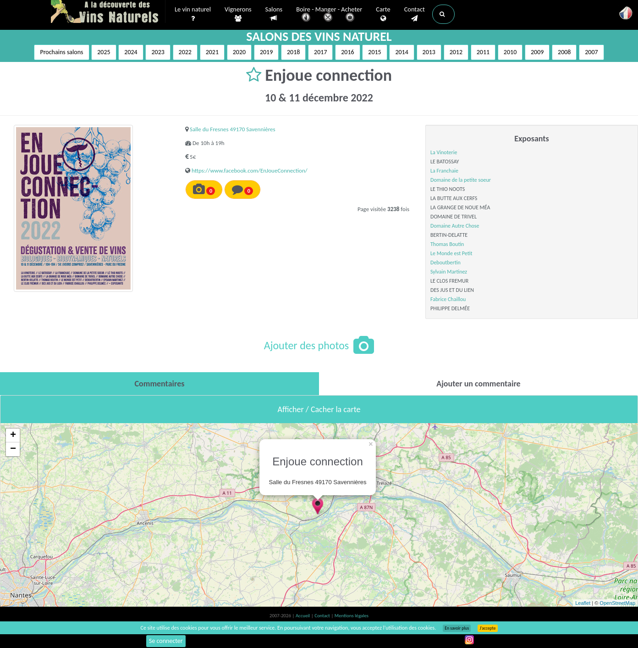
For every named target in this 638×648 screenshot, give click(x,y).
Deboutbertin (445, 262)
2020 (239, 52)
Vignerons (238, 14)
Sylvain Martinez (448, 271)
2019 (266, 52)
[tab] (159, 383)
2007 (591, 52)
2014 (401, 52)
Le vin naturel (193, 14)
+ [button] (13, 435)
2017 (320, 52)
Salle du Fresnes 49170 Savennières (232, 129)
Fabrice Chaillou (448, 299)
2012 (456, 52)
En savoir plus (457, 628)
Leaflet (582, 603)
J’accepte (487, 628)
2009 (537, 52)
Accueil (303, 616)
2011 (483, 52)
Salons (274, 14)
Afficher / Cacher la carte (319, 409)
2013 (429, 52)
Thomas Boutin (447, 244)
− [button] (13, 449)
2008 (564, 52)
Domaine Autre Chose (454, 226)
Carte (383, 14)
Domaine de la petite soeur (460, 180)
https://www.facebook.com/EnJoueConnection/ (250, 170)
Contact (414, 14)
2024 (130, 52)
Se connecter (166, 641)
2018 (293, 52)
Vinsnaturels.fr (108, 12)
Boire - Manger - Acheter (329, 15)
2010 (510, 52)
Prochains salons (61, 52)
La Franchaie (444, 171)
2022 (185, 52)
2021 (212, 52)
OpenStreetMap (617, 603)
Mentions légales (351, 616)
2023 (157, 52)
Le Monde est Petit (451, 253)
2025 (103, 52)
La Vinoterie (443, 152)
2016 (347, 52)
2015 (374, 52)
